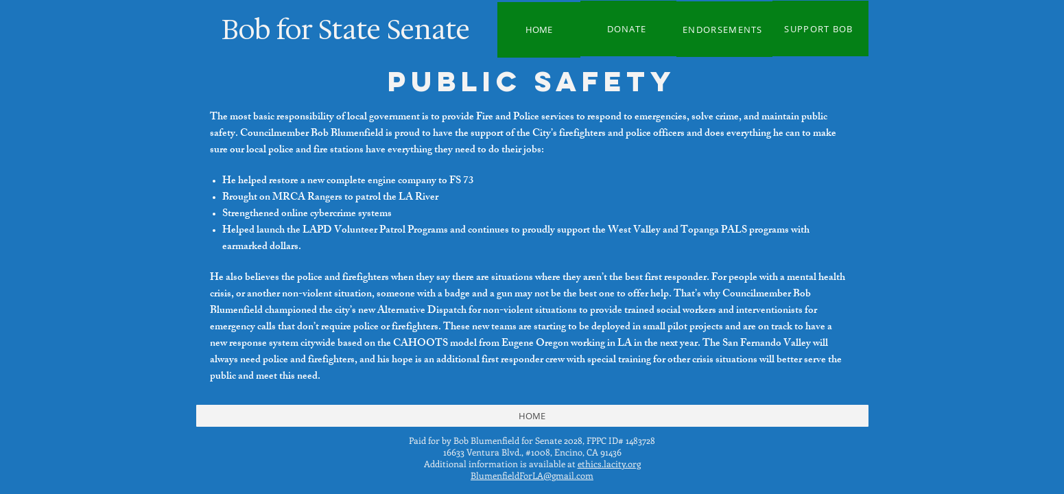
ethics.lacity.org (609, 463)
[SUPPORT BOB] (820, 28)
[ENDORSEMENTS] (724, 29)
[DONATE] (628, 28)
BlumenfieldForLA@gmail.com (532, 475)
